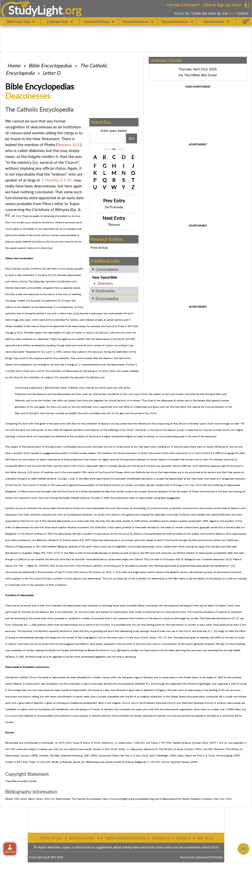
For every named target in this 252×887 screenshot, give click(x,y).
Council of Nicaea (113, 472)
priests (195, 533)
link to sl (204, 837)
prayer (180, 429)
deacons (107, 358)
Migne (37, 552)
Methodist (187, 702)
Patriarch (53, 540)
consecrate (11, 465)
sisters (237, 709)
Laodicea (48, 472)
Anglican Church (121, 702)
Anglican (145, 696)
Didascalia (38, 281)
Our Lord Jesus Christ (135, 393)
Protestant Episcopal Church (159, 702)
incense (153, 650)
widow (51, 294)
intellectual (76, 702)
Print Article (99, 248)
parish (79, 696)
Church (54, 241)
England (161, 690)
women (38, 132)
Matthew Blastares (57, 546)
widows (14, 281)
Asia (149, 643)
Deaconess (105, 283)
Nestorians (24, 497)
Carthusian (14, 584)
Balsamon (42, 540)
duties (138, 611)
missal (159, 572)
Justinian (38, 533)
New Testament (45, 138)
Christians (40, 209)
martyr (81, 429)
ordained (27, 338)
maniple (242, 578)
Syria (138, 643)
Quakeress (128, 683)
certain (11, 370)
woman (179, 393)
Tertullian (29, 332)
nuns (224, 540)
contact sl (160, 837)
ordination (56, 370)
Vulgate (34, 156)
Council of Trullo (115, 326)
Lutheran (237, 677)
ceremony (39, 584)
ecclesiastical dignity (122, 436)
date (80, 197)
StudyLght (35, 10)
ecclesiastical (38, 345)
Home (13, 65)
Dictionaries (105, 291)
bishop (150, 436)
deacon (50, 377)
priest (140, 436)
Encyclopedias (107, 298)
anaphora (38, 358)
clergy (69, 132)
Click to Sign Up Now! (222, 4)
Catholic (16, 268)
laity (218, 546)
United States (191, 677)
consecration (195, 520)
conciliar (112, 465)
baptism (62, 527)
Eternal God (100, 393)
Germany (148, 677)
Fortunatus (168, 559)
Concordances (106, 269)
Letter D (51, 73)
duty (65, 294)
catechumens (191, 527)
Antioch (67, 540)
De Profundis (114, 207)
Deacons (114, 224)
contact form (210, 847)
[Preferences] (246, 21)
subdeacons (25, 364)
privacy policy (81, 837)
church (122, 533)
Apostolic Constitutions (59, 281)
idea (107, 491)
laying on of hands (98, 370)
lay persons (210, 472)
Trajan (74, 203)
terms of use (51, 837)
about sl (183, 837)
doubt (209, 446)
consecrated (20, 132)
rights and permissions (125, 837)
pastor (8, 683)
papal (132, 565)
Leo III (61, 572)
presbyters (63, 358)
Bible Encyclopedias (50, 65)
